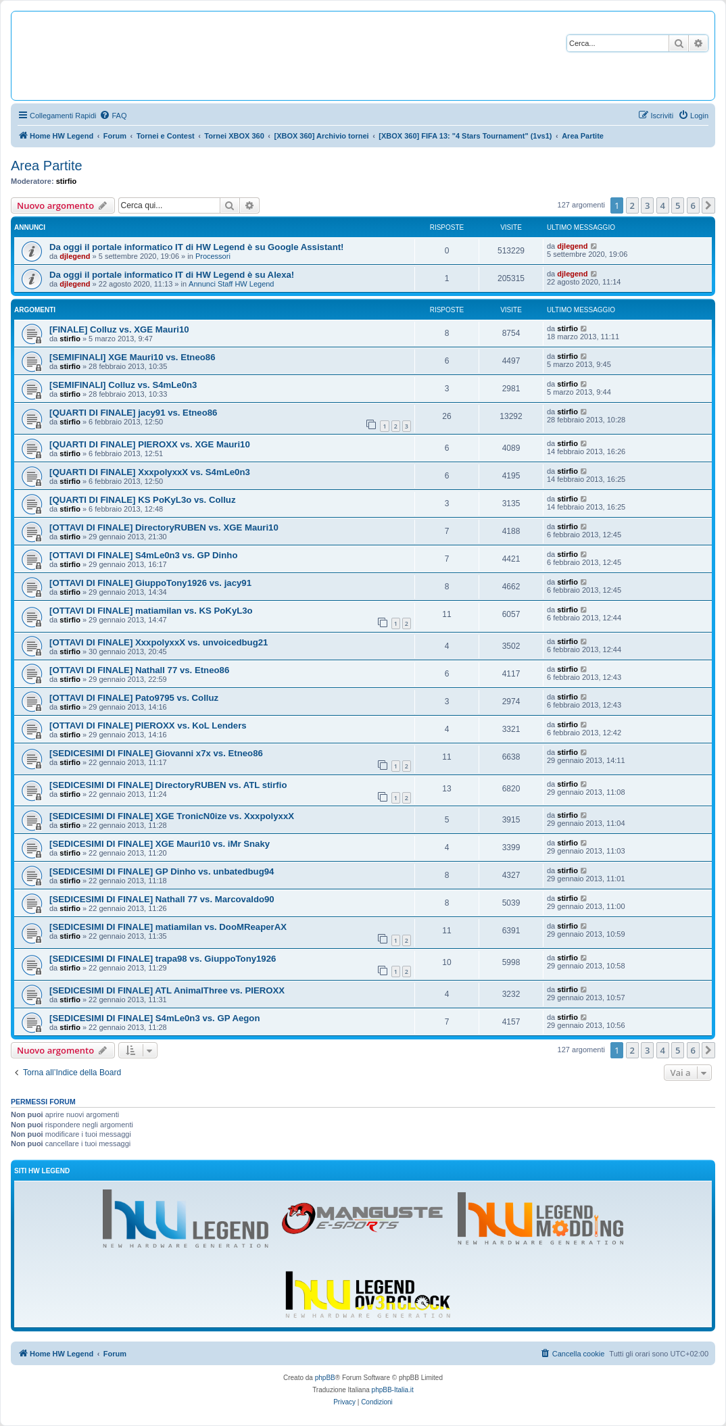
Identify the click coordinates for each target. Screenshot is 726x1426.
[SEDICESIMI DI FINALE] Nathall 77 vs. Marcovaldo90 (161, 899)
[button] (708, 205)
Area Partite (46, 165)
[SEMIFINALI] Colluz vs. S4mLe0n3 (123, 385)
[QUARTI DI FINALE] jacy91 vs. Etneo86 (133, 413)
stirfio (66, 181)
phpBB (325, 1377)
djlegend (74, 256)
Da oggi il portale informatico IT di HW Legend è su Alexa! (171, 275)
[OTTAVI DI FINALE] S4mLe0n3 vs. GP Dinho (143, 555)
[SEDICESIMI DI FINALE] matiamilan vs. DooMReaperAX (168, 927)
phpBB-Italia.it (393, 1390)
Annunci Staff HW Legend (231, 284)
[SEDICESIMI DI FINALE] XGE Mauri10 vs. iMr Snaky (159, 844)
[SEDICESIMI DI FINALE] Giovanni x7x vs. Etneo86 (156, 753)
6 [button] (693, 205)
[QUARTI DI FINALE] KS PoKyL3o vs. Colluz (142, 500)
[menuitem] (112, 115)
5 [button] (677, 205)
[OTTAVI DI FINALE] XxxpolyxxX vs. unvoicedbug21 (158, 642)
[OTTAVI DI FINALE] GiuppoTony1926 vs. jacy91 (150, 583)
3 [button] (647, 205)
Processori (213, 256)
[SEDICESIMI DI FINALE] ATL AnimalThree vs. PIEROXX (167, 990)
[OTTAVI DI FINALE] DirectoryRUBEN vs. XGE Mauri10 (164, 527)
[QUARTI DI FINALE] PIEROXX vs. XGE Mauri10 (149, 444)
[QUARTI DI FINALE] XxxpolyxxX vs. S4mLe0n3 (149, 472)
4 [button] (662, 205)
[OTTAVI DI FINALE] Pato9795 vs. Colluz (133, 698)
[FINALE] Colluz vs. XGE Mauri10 (119, 329)
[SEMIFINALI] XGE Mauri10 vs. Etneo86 (132, 357)
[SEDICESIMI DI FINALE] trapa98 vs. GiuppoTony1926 (162, 959)
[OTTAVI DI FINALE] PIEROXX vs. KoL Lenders (148, 725)
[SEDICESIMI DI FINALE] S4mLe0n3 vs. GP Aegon (154, 1018)
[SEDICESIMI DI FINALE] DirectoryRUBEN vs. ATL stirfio (168, 785)
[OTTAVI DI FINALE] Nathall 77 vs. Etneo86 (139, 670)
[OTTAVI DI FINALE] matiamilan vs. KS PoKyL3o (151, 611)
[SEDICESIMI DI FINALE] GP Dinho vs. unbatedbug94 (161, 871)
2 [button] (632, 205)
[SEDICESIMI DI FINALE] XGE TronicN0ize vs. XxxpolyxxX (171, 816)
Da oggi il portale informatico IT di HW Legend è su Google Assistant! (196, 247)
